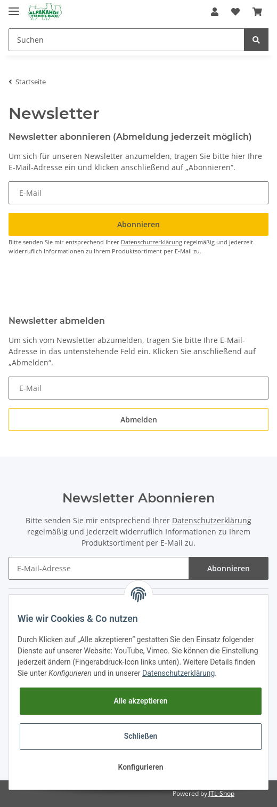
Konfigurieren (140, 767)
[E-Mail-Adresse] (99, 568)
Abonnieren (228, 568)
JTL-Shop (221, 793)
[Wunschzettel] (235, 11)
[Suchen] (127, 39)
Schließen (141, 736)
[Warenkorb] (257, 11)
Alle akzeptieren (140, 701)
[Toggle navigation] (14, 6)
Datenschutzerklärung (151, 242)
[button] (215, 11)
